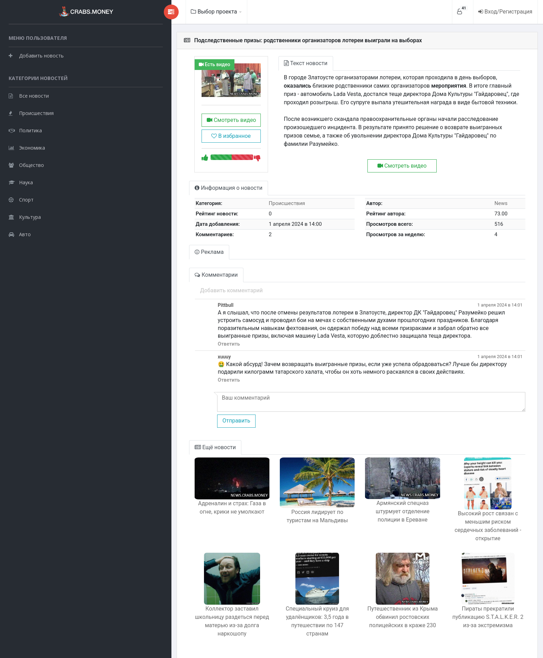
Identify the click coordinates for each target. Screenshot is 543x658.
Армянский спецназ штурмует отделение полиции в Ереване (374, 520)
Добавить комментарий (157, 301)
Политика (25, 130)
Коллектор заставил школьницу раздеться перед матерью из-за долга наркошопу (166, 611)
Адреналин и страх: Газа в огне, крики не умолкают (167, 520)
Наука (21, 182)
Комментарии (142, 285)
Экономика (27, 147)
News (493, 214)
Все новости (29, 95)
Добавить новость (36, 55)
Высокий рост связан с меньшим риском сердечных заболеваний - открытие (479, 524)
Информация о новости (154, 198)
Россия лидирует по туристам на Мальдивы (270, 520)
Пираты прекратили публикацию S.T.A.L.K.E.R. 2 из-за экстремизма (479, 607)
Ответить (154, 347)
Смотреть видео (165, 130)
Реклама (135, 262)
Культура (25, 216)
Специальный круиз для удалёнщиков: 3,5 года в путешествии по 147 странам (271, 611)
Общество (26, 164)
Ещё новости (141, 450)
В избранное (166, 146)
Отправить (162, 423)
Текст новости (250, 63)
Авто (20, 234)
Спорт (21, 199)
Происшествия (31, 112)
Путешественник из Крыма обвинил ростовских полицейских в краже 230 (374, 611)
